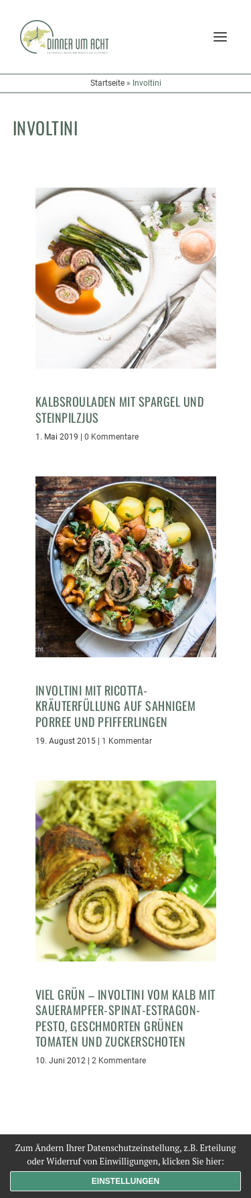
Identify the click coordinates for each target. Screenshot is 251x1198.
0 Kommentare (111, 437)
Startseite (107, 83)
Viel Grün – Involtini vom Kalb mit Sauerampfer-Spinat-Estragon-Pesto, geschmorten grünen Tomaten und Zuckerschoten (125, 1018)
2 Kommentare (119, 1060)
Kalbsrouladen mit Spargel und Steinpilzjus (119, 409)
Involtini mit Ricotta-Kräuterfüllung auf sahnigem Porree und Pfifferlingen (115, 705)
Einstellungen (125, 1181)
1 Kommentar (127, 741)
